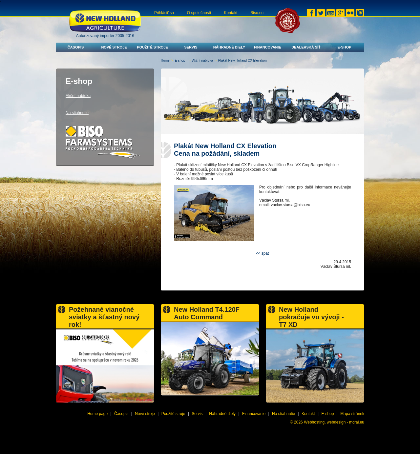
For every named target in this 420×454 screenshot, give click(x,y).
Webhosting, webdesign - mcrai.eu (334, 422)
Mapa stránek (352, 413)
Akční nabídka (202, 60)
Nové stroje (114, 47)
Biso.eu (256, 12)
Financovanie (267, 47)
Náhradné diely (229, 47)
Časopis (76, 47)
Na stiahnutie (77, 112)
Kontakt (231, 12)
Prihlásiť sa (164, 12)
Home (165, 60)
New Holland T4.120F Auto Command (207, 313)
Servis (190, 47)
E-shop (344, 47)
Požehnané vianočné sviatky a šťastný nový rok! (104, 317)
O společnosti (199, 12)
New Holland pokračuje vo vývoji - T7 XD (311, 317)
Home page (97, 413)
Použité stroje (152, 47)
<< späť (262, 253)
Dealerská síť (306, 47)
